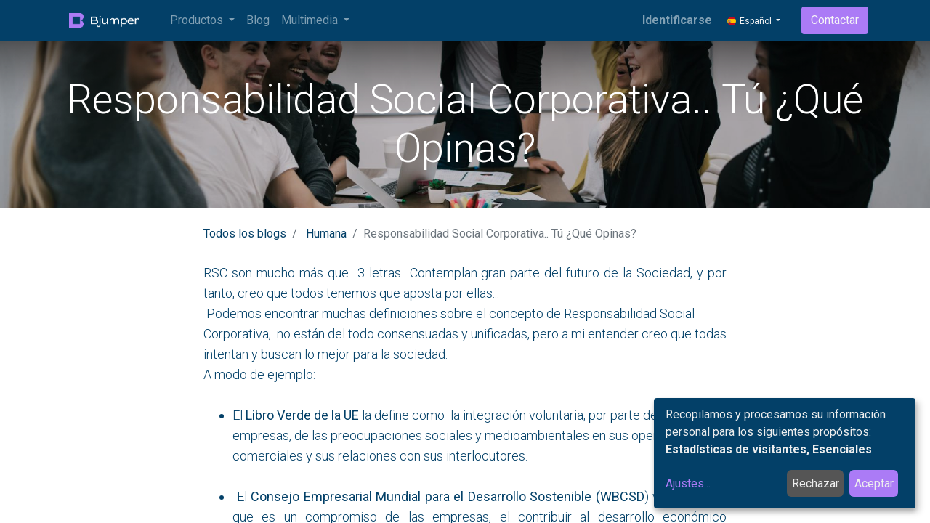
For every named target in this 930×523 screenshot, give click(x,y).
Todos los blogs (244, 233)
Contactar (835, 20)
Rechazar (815, 483)
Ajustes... (688, 483)
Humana (326, 233)
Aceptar (874, 483)
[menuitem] (257, 20)
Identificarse (677, 20)
